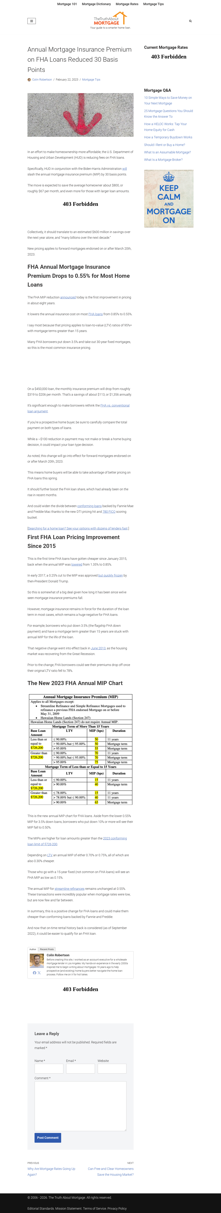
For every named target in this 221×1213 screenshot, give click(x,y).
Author (32, 949)
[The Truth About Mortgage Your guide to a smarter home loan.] (110, 21)
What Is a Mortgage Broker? (163, 159)
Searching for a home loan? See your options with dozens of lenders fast (78, 528)
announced (68, 297)
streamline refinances (69, 889)
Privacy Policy (117, 1209)
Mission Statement (68, 1209)
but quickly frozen (110, 575)
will (124, 169)
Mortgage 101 (67, 4)
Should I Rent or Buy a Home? (164, 145)
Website (103, 1061)
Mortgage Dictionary (96, 4)
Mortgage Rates (127, 4)
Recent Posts (47, 949)
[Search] (190, 21)
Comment (43, 1078)
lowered (76, 564)
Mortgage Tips (153, 4)
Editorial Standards (40, 1209)
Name (40, 1061)
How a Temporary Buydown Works (168, 137)
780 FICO (109, 511)
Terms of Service (94, 1209)
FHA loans (95, 314)
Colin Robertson (42, 79)
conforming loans (89, 506)
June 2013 (98, 648)
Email (71, 1061)
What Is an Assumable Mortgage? (167, 152)
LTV (49, 855)
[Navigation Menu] (31, 21)
